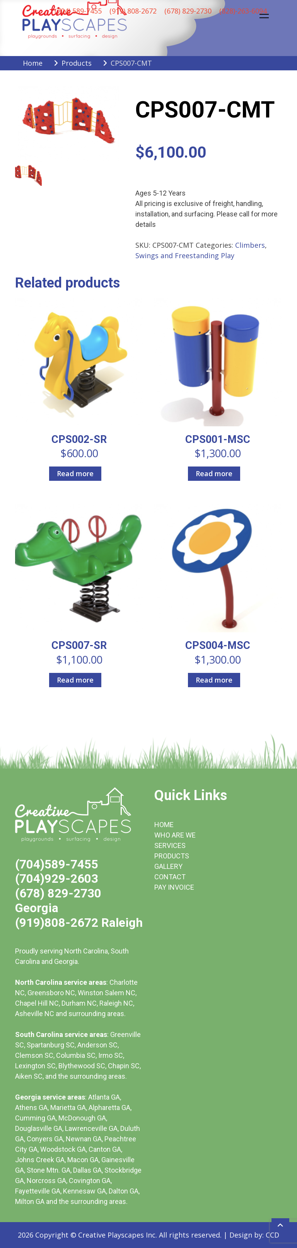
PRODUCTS (171, 856)
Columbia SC (76, 1055)
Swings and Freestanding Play (184, 255)
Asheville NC (34, 1014)
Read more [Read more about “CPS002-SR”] (75, 473)
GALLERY (168, 866)
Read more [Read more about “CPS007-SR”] (75, 679)
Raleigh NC (116, 1003)
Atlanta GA (104, 1097)
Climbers (250, 245)
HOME (164, 825)
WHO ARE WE (175, 835)
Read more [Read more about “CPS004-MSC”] (214, 679)
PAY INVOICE (174, 887)
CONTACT (170, 877)
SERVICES (170, 845)
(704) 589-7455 (78, 10)
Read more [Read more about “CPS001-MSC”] (214, 473)
